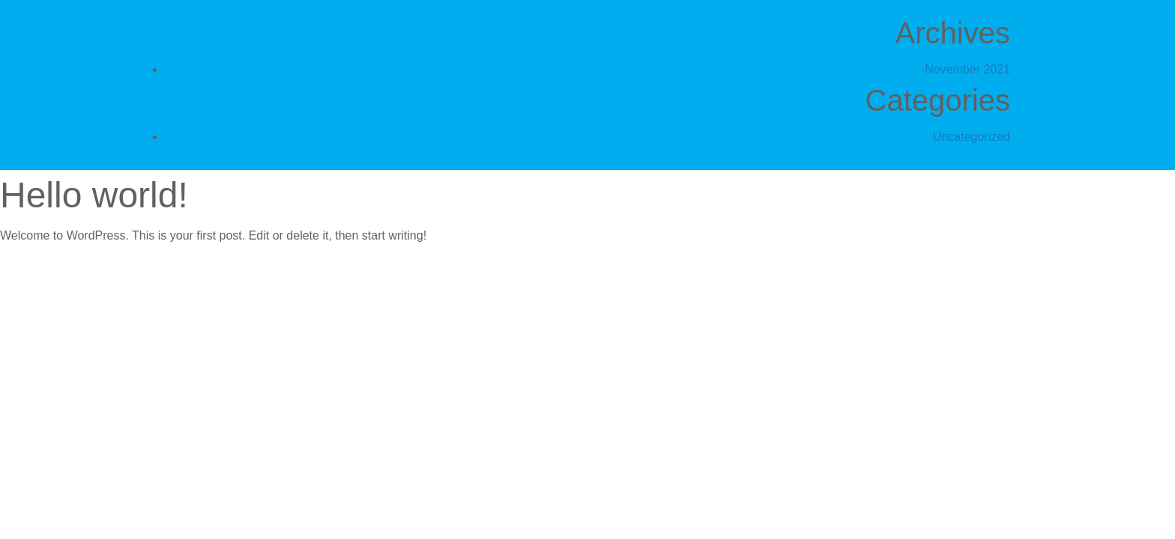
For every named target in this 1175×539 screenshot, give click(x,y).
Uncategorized (971, 136)
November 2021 (967, 69)
